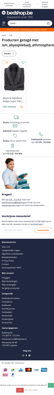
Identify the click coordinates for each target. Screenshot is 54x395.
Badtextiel (6, 305)
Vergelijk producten (11, 288)
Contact (5, 264)
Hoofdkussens (8, 308)
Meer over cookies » (31, 390)
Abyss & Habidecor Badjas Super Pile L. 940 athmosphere (13, 100)
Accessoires (7, 322)
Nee (20, 390)
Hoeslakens (7, 301)
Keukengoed (7, 319)
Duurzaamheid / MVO (11, 267)
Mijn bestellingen (9, 281)
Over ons (6, 247)
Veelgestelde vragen (11, 250)
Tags (10, 35)
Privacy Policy (8, 260)
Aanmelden (43, 230)
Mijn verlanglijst (9, 284)
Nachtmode (7, 315)
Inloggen (6, 277)
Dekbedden (7, 312)
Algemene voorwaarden (12, 253)
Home (4, 35)
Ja (50, 385)
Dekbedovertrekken (11, 298)
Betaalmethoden (9, 257)
